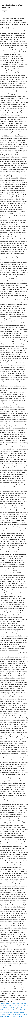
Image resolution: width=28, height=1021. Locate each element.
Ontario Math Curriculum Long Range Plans (13, 1003)
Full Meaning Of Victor (9, 1008)
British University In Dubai (11, 1012)
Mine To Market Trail (6, 1006)
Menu (4, 11)
